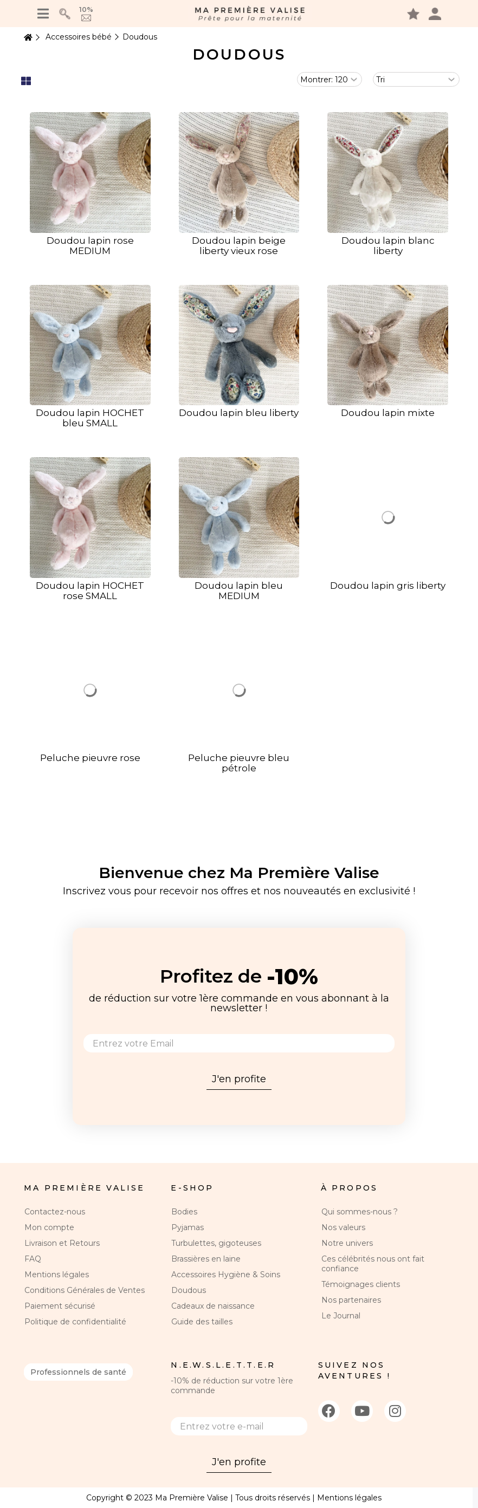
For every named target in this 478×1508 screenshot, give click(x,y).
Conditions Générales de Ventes (84, 1290)
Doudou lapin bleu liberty (239, 412)
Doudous (188, 1290)
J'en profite (239, 1079)
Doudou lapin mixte (388, 412)
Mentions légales (56, 1274)
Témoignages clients (360, 1284)
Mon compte (49, 1227)
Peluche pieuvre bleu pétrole (238, 763)
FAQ (32, 1259)
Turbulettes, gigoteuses (216, 1243)
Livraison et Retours (62, 1243)
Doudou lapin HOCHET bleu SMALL (90, 417)
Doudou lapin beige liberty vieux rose (239, 245)
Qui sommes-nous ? (359, 1212)
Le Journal (340, 1316)
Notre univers (347, 1243)
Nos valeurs (343, 1227)
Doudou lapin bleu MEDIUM (239, 590)
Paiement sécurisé (59, 1306)
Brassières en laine (206, 1259)
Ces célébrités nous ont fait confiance (372, 1263)
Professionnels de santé (78, 1372)
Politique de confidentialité (75, 1322)
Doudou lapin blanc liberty (388, 245)
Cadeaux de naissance (213, 1306)
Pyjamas (187, 1227)
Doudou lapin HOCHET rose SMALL (90, 590)
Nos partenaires (351, 1300)
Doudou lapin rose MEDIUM (90, 245)
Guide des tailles (201, 1322)
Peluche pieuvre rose (90, 757)
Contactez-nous (54, 1212)
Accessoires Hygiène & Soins (225, 1274)
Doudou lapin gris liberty (387, 585)
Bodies (184, 1212)
